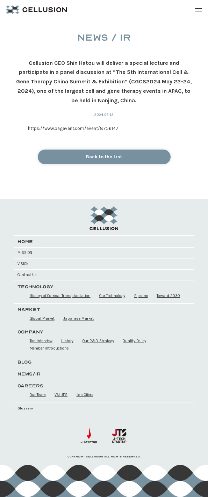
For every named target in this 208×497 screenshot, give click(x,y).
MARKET (28, 309)
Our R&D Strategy (98, 341)
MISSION (24, 252)
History (67, 341)
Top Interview (41, 341)
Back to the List (104, 157)
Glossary (25, 408)
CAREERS (30, 385)
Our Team (38, 395)
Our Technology (112, 296)
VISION (23, 264)
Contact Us (27, 274)
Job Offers (85, 395)
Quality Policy (134, 341)
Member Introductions (49, 348)
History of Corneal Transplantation (60, 296)
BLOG (24, 362)
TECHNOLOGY (35, 286)
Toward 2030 (168, 296)
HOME (25, 241)
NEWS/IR (29, 374)
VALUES (61, 395)
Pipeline (141, 296)
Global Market (42, 318)
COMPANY (30, 331)
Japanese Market (78, 318)
